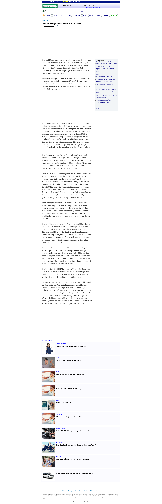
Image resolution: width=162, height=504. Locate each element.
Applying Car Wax (77, 374)
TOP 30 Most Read (68, 6)
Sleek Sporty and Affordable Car (103, 100)
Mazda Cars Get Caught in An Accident (105, 94)
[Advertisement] (59, 43)
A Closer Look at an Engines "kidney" (104, 76)
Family (91, 15)
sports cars (91, 494)
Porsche (82, 497)
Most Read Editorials (82, 491)
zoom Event (99, 87)
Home (84, 15)
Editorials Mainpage (68, 491)
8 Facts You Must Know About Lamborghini (71, 346)
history (74, 497)
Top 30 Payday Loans (58, 11)
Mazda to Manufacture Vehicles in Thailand (106, 66)
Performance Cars (61, 343)
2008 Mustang (48, 23)
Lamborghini (47, 495)
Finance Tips (50, 11)
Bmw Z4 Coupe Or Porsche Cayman (104, 103)
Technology (77, 15)
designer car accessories (105, 497)
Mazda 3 (98, 68)
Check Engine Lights (63, 417)
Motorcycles (59, 442)
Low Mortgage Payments (82, 11)
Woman (114, 15)
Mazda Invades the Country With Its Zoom (106, 86)
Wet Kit (59, 403)
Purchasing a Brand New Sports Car (104, 99)
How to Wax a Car (62, 374)
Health (55, 15)
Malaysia (77, 1)
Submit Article (94, 491)
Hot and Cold (61, 431)
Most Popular (47, 340)
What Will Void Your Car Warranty (68, 388)
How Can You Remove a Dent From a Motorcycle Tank (75, 445)
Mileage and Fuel (60, 428)
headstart (67, 494)
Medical (62, 15)
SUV (49, 497)
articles (88, 495)
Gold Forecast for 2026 (69, 11)
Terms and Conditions (85, 501)
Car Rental (59, 357)
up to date (63, 495)
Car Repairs (59, 372)
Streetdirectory (77, 501)
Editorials (45, 20)
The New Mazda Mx (100, 78)
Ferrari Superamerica (101, 91)
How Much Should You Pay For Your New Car (72, 459)
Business (98, 15)
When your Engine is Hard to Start (79, 431)
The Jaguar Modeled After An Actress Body (106, 84)
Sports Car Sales (108, 61)
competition (74, 494)
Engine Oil (59, 414)
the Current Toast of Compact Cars (109, 68)
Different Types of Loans (90, 5)
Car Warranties (60, 386)
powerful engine (111, 494)
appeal (101, 495)
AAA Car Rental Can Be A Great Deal (69, 360)
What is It (66, 403)
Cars (69, 15)
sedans (53, 497)
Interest (106, 15)
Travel (48, 15)
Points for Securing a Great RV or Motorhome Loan (74, 473)
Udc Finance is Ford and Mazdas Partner (105, 79)
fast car (104, 494)
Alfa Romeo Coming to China (103, 69)
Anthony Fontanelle (49, 26)
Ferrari (53, 495)
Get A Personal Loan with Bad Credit (92, 7)
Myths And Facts (78, 417)
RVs (57, 470)
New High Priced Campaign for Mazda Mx (106, 89)
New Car (58, 456)
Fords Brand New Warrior (68, 23)
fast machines (75, 495)
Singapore (65, 1)
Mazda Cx (98, 81)
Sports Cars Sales (100, 61)
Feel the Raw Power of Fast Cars (103, 102)
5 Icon (107, 78)
